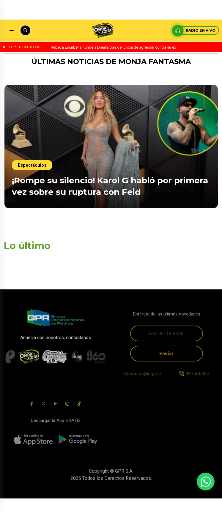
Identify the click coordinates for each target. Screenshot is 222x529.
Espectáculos (32, 158)
